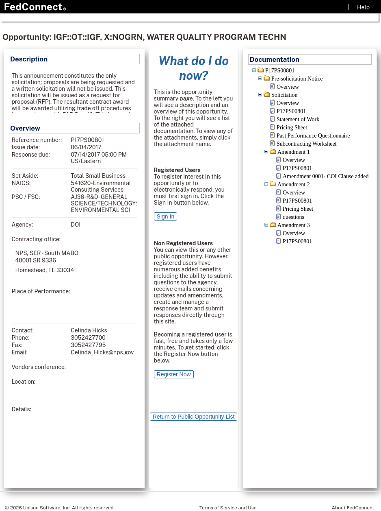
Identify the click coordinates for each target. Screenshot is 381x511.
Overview (288, 87)
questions (293, 217)
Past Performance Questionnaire (313, 136)
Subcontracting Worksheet (307, 144)
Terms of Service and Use (228, 508)
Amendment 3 (293, 225)
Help (363, 7)
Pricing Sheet (292, 127)
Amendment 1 (293, 152)
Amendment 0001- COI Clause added (326, 176)
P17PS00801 (279, 71)
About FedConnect (353, 508)
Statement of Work (298, 119)
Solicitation (284, 95)
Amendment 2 (293, 184)
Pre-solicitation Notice (297, 79)
